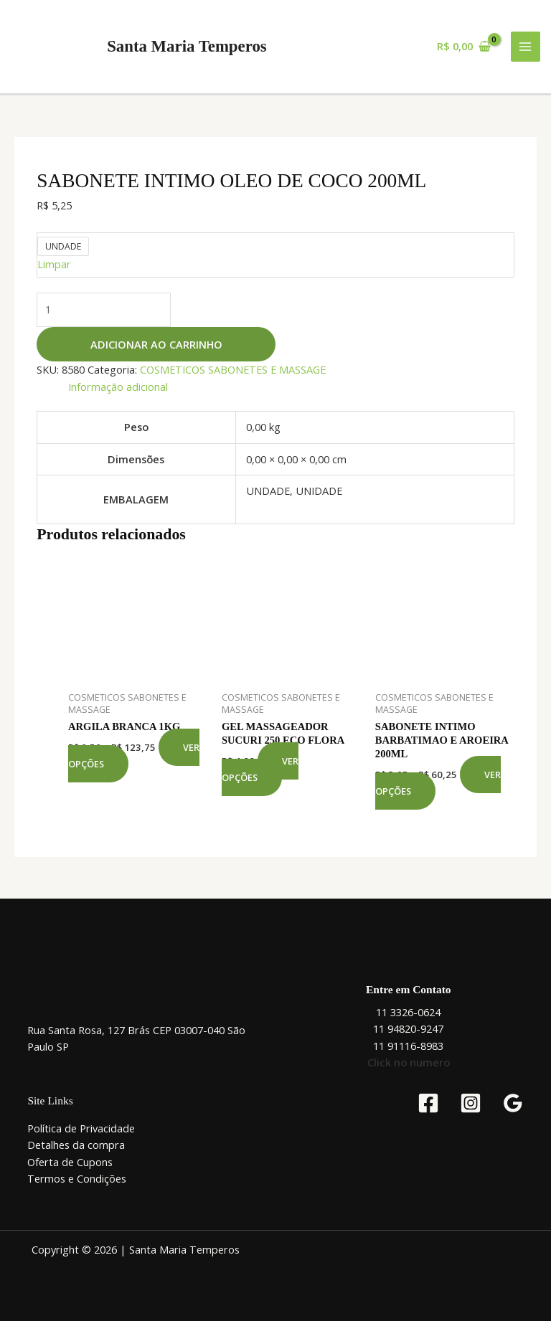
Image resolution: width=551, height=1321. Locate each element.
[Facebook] (428, 1103)
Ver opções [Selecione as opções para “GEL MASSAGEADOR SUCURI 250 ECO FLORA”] (260, 769)
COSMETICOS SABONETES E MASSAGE (233, 369)
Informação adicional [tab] (118, 386)
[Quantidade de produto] (104, 309)
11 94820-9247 (408, 1028)
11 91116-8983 (408, 1045)
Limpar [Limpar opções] (54, 264)
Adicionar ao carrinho (156, 344)
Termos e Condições (76, 1178)
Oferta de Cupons (70, 1162)
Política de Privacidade (81, 1128)
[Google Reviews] (513, 1103)
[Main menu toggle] (526, 47)
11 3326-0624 (408, 1012)
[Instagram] (470, 1103)
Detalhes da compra (76, 1144)
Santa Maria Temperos (187, 46)
